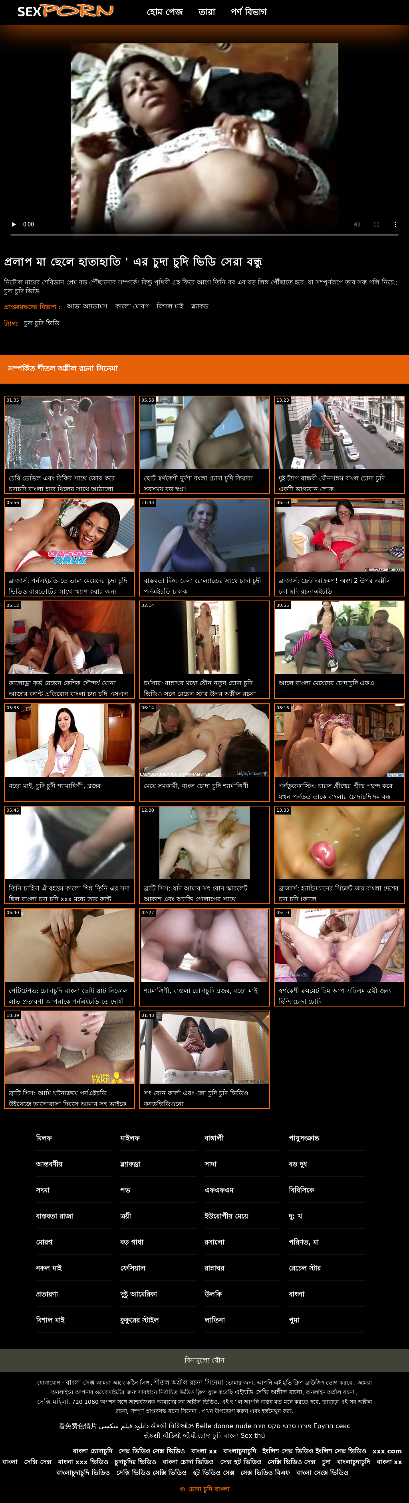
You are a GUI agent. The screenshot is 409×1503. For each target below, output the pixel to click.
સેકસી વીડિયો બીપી (170, 1435)
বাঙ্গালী (214, 1138)
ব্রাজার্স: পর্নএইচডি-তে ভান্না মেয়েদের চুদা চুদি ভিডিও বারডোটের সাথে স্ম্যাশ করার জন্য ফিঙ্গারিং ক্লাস (68, 591)
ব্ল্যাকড (199, 306)
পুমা (294, 1320)
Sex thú (253, 1435)
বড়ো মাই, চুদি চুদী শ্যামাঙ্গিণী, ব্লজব (55, 786)
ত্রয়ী (125, 1216)
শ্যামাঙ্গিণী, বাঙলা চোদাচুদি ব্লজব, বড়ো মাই (200, 991)
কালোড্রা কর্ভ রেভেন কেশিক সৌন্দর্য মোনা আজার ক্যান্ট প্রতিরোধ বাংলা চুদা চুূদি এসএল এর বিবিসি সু (68, 693)
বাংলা (296, 1294)
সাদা (210, 1164)
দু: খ (295, 1216)
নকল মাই (49, 1268)
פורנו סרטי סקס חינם (282, 1426)
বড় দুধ (298, 1164)
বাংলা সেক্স (80, 1382)
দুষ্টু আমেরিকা (138, 1294)
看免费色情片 (78, 1426)
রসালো (214, 1242)
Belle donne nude (224, 1426)
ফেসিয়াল (132, 1268)
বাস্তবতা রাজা (54, 1216)
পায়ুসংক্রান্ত (304, 1138)
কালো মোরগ (132, 306)
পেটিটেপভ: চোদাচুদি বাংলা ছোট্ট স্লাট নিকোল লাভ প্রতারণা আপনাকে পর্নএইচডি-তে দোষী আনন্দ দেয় (68, 1001)
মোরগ (44, 1242)
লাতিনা (214, 1320)
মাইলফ (129, 1138)
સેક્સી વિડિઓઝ (172, 1426)
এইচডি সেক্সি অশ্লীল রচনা (268, 1392)
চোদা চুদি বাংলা (218, 1435)
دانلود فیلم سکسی (124, 1426)
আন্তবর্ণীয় (49, 1164)
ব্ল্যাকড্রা (130, 1164)
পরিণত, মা (304, 1242)
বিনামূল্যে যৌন (204, 1360)
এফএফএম (218, 1190)
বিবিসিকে (301, 1190)
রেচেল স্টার (305, 1268)
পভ (125, 1190)
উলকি (213, 1294)
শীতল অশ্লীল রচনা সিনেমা (188, 1382)
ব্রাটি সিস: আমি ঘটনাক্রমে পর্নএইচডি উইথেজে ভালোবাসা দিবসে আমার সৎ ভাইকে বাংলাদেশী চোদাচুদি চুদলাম (67, 1104)
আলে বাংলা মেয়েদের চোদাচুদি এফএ (326, 683)
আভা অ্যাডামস (87, 306)
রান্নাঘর (214, 1268)
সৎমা (43, 1190)
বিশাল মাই (170, 306)
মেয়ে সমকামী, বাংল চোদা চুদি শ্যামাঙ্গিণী (196, 786)
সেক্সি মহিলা (52, 1401)
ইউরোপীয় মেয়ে (226, 1216)
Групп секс (332, 1426)
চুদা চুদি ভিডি (41, 323)
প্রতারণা (47, 1294)
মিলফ (44, 1138)
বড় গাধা (131, 1242)
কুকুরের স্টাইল (139, 1320)
